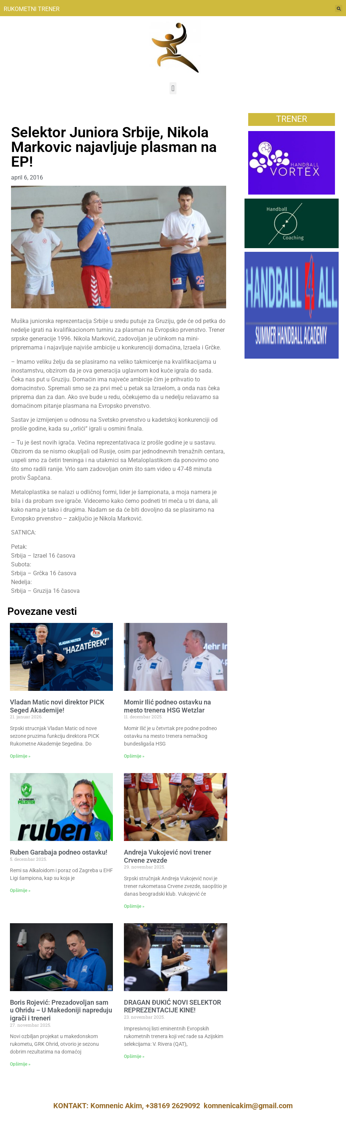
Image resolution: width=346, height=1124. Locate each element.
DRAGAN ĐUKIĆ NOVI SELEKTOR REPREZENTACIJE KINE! (172, 1006)
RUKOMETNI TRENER (32, 9)
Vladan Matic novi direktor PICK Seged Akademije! (57, 706)
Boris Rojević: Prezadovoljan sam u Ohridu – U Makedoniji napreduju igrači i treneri (61, 1010)
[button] (173, 88)
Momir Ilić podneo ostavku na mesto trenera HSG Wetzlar (167, 706)
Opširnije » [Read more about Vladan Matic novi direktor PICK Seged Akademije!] (20, 756)
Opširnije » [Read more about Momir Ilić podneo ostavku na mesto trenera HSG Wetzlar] (134, 756)
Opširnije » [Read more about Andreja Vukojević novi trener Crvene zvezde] (134, 906)
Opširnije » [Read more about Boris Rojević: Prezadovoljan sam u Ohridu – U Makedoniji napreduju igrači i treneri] (20, 1064)
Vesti (17, 116)
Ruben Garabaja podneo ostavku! (58, 852)
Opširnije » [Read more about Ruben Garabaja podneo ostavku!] (20, 890)
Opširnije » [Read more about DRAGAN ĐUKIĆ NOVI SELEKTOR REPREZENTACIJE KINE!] (134, 1056)
